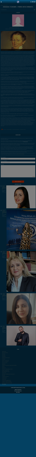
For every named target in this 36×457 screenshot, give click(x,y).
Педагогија (4, 367)
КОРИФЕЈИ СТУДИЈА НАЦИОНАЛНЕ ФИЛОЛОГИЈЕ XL (4, 295)
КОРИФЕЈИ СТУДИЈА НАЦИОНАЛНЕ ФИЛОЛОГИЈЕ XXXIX (4, 328)
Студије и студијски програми (6, 381)
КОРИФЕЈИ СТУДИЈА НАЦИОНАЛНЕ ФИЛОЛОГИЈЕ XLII (4, 212)
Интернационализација (6, 357)
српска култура (22, 129)
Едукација (3, 353)
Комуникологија (4, 362)
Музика (3, 366)
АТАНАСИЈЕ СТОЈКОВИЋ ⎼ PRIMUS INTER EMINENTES (18, 7)
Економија (3, 356)
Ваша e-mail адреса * (4, 160)
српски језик (4, 129)
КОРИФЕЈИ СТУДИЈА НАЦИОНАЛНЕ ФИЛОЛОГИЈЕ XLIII (4, 187)
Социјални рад (4, 377)
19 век (25, 129)
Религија (3, 375)
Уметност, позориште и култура (7, 382)
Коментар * (2, 164)
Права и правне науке (5, 370)
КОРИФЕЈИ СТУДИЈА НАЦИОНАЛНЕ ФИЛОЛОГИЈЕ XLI (4, 253)
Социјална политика (5, 376)
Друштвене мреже (5, 352)
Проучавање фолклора (5, 371)
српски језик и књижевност (15, 129)
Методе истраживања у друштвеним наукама (9, 365)
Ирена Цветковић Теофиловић (14, 27)
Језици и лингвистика (4, 191)
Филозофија (4, 384)
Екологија (3, 355)
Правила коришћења (18, 389)
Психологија (4, 372)
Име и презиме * (3, 157)
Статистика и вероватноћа (6, 380)
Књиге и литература (4, 257)
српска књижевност (9, 129)
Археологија (4, 351)
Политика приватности (18, 390)
